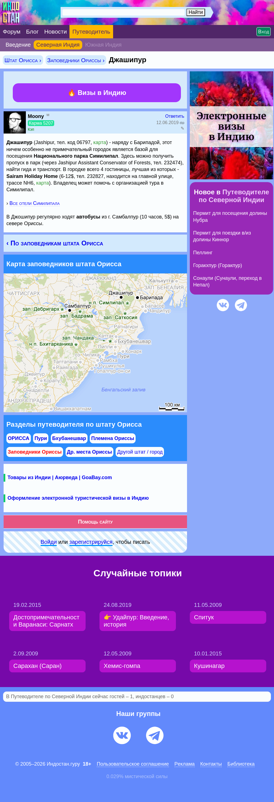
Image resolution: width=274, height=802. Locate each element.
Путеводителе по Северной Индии (234, 195)
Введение (18, 45)
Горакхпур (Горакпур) (217, 265)
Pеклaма (185, 764)
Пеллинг (203, 252)
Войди (49, 542)
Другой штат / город (140, 452)
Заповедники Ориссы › (76, 60)
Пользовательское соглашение (133, 764)
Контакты (211, 764)
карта (99, 142)
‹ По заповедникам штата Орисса (54, 243)
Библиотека (241, 764)
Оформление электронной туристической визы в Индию (78, 498)
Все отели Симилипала (34, 203)
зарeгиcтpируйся (91, 542)
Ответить (174, 116)
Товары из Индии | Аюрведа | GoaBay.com (60, 477)
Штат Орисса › (22, 60)
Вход (263, 31)
